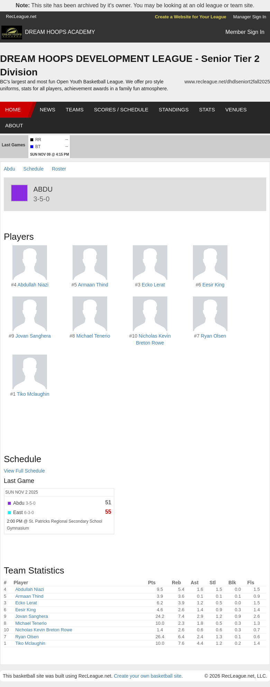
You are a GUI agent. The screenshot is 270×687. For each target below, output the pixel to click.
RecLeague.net (21, 16)
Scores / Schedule (121, 109)
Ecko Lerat (153, 284)
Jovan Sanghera (33, 336)
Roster (59, 169)
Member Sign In (244, 32)
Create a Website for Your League (190, 16)
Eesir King (214, 284)
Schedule (34, 169)
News (47, 109)
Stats (207, 109)
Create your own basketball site (147, 676)
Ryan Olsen (213, 336)
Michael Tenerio (93, 336)
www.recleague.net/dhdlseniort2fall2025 (227, 81)
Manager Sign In (249, 16)
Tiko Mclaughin (33, 394)
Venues (236, 109)
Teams (75, 109)
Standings (173, 109)
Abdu (9, 169)
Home (13, 109)
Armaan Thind (93, 284)
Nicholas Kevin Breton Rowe (43, 629)
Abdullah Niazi (33, 284)
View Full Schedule (24, 471)
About (14, 125)
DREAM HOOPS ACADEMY (60, 32)
